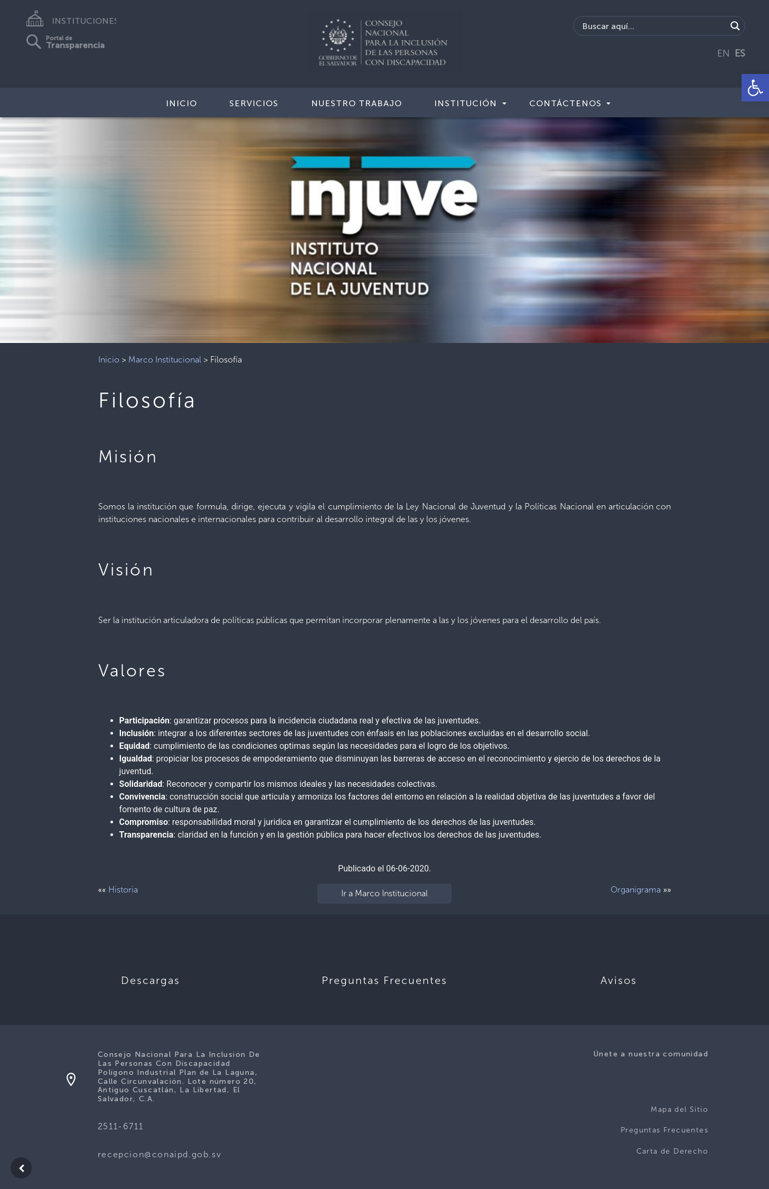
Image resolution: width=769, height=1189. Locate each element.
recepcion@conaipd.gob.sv (159, 1154)
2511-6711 (120, 1126)
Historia (123, 890)
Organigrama (636, 890)
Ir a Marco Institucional (384, 893)
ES (740, 53)
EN (723, 53)
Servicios (253, 103)
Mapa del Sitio (679, 1109)
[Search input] (653, 26)
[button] (755, 87)
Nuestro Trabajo (356, 103)
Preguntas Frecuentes (664, 1130)
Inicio (181, 103)
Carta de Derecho (672, 1151)
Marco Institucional (164, 360)
